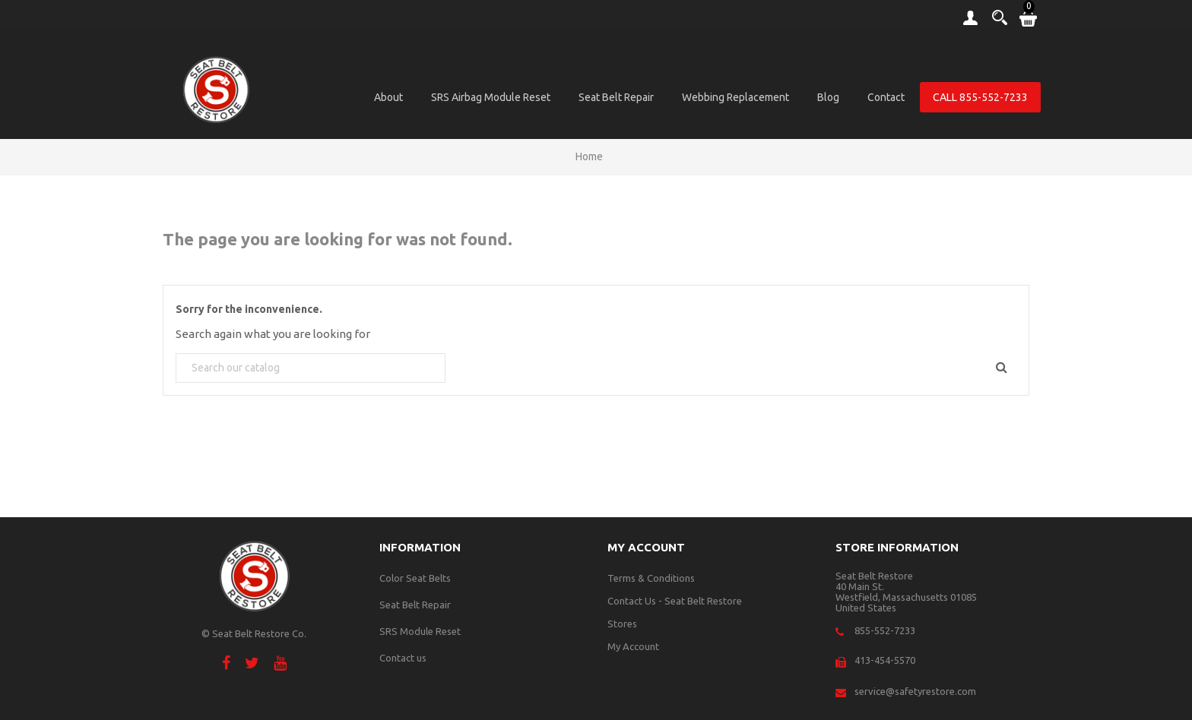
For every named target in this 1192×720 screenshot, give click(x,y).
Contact (886, 97)
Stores (622, 623)
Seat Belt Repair (616, 97)
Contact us (402, 657)
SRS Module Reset (420, 631)
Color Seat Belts (415, 578)
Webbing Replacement (735, 97)
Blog (828, 97)
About (388, 97)
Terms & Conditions (651, 578)
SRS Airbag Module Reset (490, 97)
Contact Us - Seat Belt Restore (674, 600)
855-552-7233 (884, 630)
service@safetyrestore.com (915, 691)
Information (420, 547)
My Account (633, 646)
